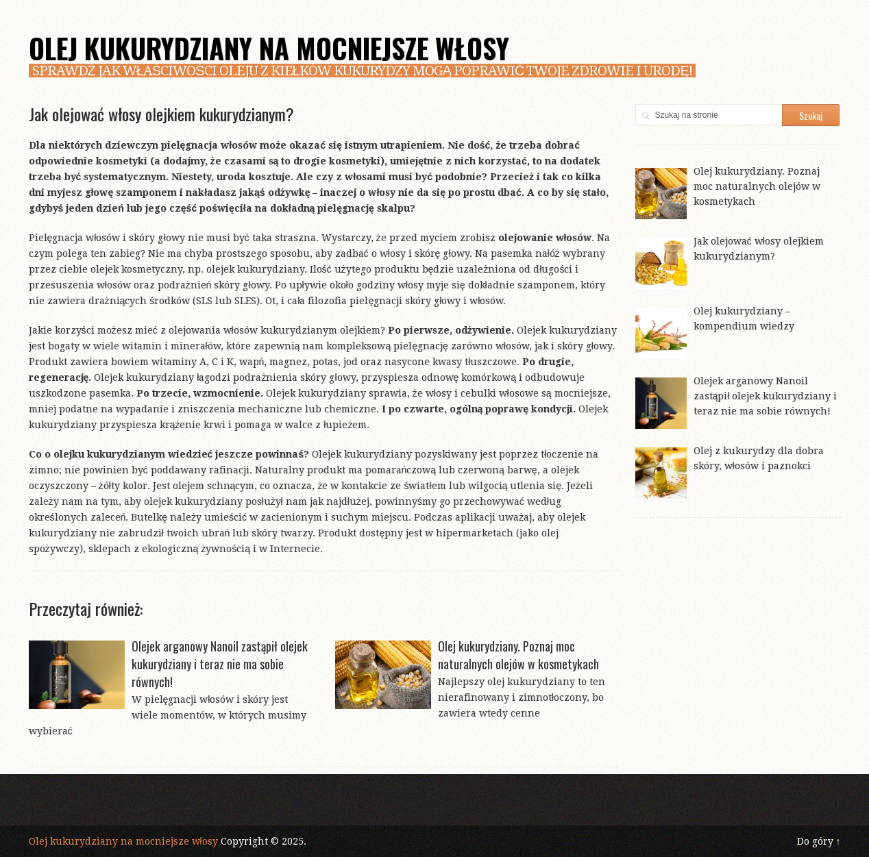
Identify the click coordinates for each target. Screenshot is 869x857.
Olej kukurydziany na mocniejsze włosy (269, 48)
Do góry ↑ (819, 841)
